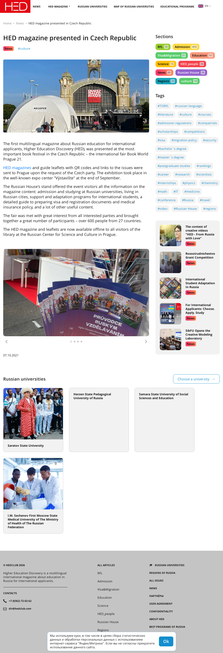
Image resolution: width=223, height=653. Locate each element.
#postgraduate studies (174, 166)
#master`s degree (171, 157)
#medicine (192, 191)
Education (202, 55)
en (203, 6)
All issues (156, 580)
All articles (106, 565)
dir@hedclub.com (20, 608)
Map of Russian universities (134, 6)
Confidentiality (161, 611)
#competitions (194, 131)
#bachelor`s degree (172, 149)
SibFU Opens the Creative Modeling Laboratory (199, 334)
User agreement (160, 603)
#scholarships (168, 131)
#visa (161, 140)
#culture (24, 48)
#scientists (204, 174)
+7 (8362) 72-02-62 (20, 601)
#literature (165, 114)
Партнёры (156, 596)
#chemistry (210, 183)
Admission (186, 47)
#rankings (204, 166)
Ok (166, 641)
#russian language (188, 106)
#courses (204, 114)
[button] (6, 341)
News (36, 6)
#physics (189, 183)
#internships (167, 183)
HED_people (192, 64)
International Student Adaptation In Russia (200, 283)
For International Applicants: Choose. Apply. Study (200, 309)
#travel (205, 200)
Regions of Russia (162, 573)
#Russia (187, 200)
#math (162, 191)
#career (163, 174)
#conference (167, 200)
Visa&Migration (172, 55)
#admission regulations (175, 123)
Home (7, 23)
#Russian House (185, 209)
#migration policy (184, 140)
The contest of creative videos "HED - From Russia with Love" (200, 232)
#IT (176, 191)
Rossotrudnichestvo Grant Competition (200, 255)
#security (209, 140)
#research (182, 174)
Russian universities (92, 6)
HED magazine (58, 6)
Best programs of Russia (167, 627)
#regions (209, 209)
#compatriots (207, 123)
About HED (156, 619)
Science (166, 64)
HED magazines (17, 167)
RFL (163, 47)
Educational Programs (177, 6)
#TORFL (163, 106)
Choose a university (193, 379)
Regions (166, 81)
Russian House (191, 72)
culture (189, 81)
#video (162, 209)
